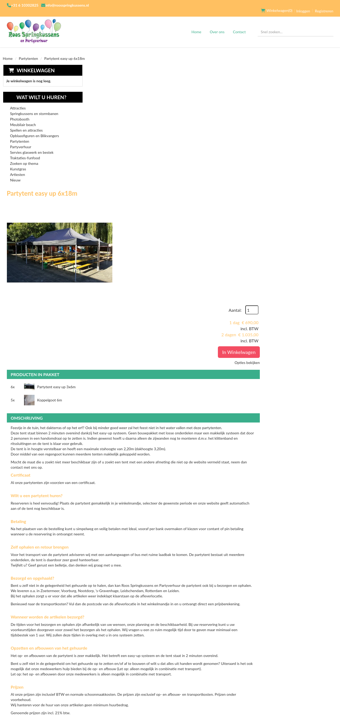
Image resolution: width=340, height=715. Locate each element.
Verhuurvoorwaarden (112, 664)
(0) (277, 5)
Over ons (217, 26)
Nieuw (15, 175)
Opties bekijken (320, 128)
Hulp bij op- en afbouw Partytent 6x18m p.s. (199, 583)
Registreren (324, 5)
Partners (99, 655)
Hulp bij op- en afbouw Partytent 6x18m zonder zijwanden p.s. (203, 540)
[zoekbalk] (295, 26)
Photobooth (19, 114)
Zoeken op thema (24, 158)
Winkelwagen (35, 65)
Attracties (17, 103)
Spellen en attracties (26, 125)
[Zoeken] (327, 26)
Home (196, 26)
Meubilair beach (23, 119)
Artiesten (17, 169)
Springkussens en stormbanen (34, 108)
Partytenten (28, 53)
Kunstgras (18, 164)
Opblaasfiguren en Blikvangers (34, 130)
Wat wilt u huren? (37, 92)
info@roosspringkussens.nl (67, 5)
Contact (239, 26)
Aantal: (308, 75)
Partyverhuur (20, 142)
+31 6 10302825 (25, 5)
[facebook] (261, 648)
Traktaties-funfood (25, 153)
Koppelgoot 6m (251, 199)
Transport (156, 655)
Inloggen (303, 5)
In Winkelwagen (312, 118)
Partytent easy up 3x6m (137, 199)
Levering (154, 646)
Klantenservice (216, 646)
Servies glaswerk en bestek (31, 147)
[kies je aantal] (326, 555)
